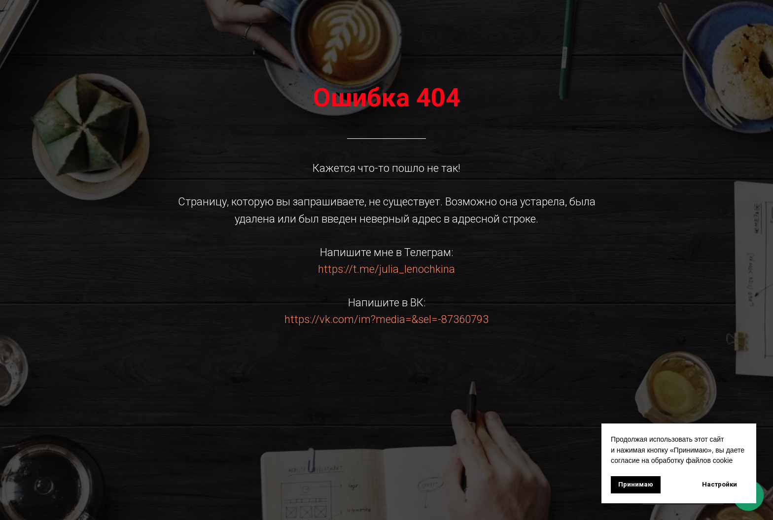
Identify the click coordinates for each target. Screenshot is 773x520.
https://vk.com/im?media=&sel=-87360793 (386, 319)
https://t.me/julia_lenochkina (386, 269)
